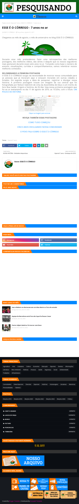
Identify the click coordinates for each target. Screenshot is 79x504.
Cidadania (21, 366)
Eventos (60, 366)
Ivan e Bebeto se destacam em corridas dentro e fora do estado (34, 307)
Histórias (44, 384)
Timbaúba (40, 432)
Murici (40, 419)
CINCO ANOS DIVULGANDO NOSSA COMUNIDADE (39, 127)
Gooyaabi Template (36, 501)
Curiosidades (7, 384)
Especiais (36, 384)
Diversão (28, 384)
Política (70, 399)
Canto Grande (40, 411)
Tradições (6, 373)
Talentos (17, 388)
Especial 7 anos (15, 23)
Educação (45, 366)
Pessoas (33, 370)
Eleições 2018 (18, 399)
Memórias (72, 384)
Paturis (40, 423)
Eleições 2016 (7, 399)
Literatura (6, 370)
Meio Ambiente (16, 370)
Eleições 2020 (29, 399)
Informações (69, 366)
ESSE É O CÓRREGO (9, 32)
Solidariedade (64, 370)
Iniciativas (63, 384)
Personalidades (8, 388)
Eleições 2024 (50, 399)
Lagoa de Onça (40, 415)
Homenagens (54, 384)
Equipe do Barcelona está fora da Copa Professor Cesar (31, 316)
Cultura (28, 366)
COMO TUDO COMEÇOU (39, 122)
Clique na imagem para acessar (39, 113)
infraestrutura (16, 373)
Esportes (53, 366)
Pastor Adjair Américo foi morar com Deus (27, 325)
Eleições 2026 (61, 399)
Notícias (25, 370)
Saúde (40, 370)
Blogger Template (14, 501)
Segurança (48, 370)
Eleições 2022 (39, 399)
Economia (36, 366)
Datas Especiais (18, 384)
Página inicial (6, 23)
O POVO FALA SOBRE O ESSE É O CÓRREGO (39, 131)
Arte (13, 366)
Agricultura (6, 366)
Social (55, 370)
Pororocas (40, 427)
